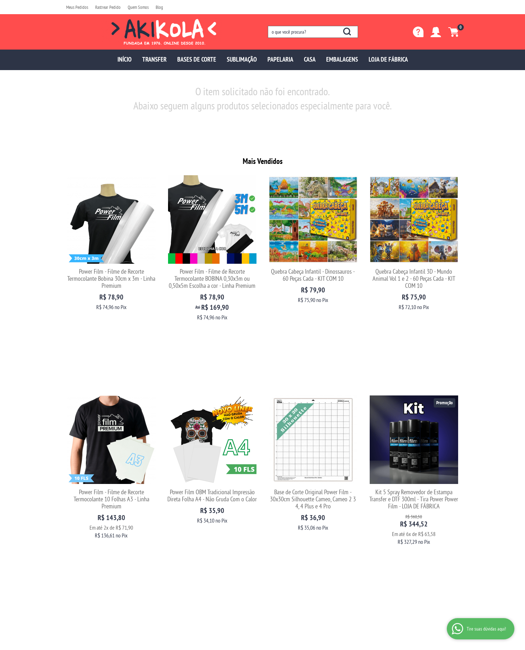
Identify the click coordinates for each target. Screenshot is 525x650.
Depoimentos (78, 535)
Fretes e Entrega (181, 535)
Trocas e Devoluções (185, 521)
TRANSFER (154, 59)
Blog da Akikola (80, 542)
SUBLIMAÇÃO (242, 59)
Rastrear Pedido (108, 7)
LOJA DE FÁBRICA (388, 59)
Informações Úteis (189, 509)
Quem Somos (138, 7)
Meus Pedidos (77, 7)
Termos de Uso (180, 549)
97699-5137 (284, 521)
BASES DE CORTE (196, 59)
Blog (159, 7)
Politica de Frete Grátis (187, 563)
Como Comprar (180, 528)
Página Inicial (78, 521)
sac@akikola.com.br (286, 535)
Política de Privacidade (187, 556)
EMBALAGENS (342, 59)
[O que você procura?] (347, 31)
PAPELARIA (280, 59)
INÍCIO (124, 59)
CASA (310, 59)
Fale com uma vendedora (88, 549)
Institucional (82, 509)
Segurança (176, 542)
